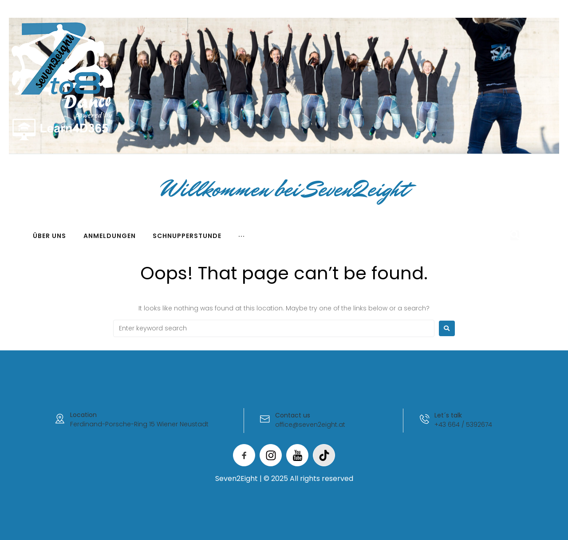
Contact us (292, 415)
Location (83, 414)
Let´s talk (448, 415)
